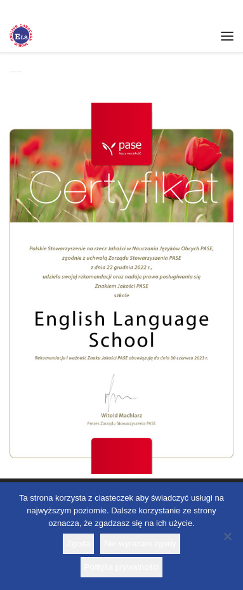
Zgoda (78, 543)
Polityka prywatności (121, 567)
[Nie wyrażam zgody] (227, 536)
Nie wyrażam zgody (140, 543)
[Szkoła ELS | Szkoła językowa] (21, 34)
